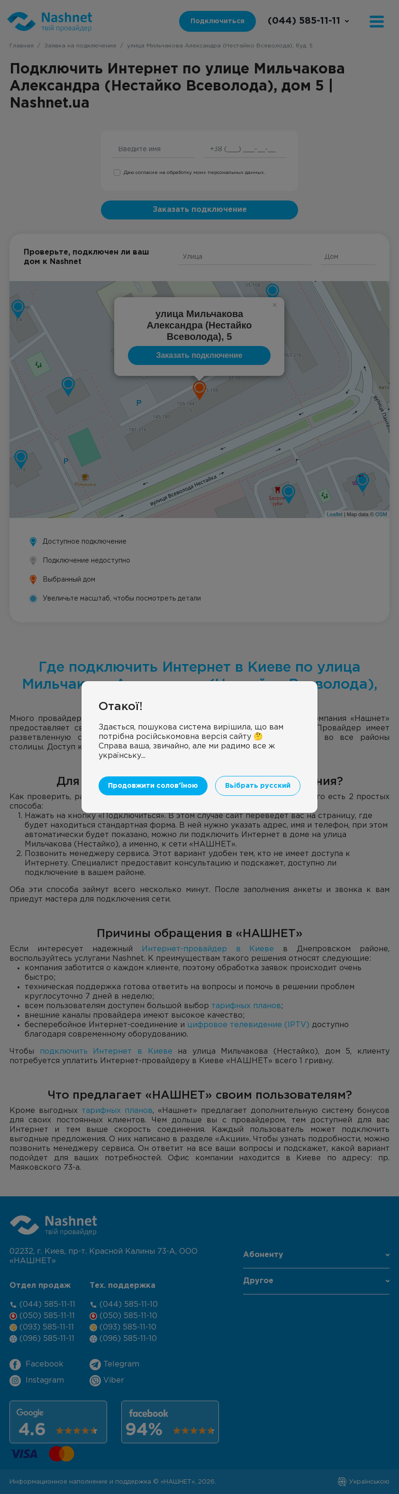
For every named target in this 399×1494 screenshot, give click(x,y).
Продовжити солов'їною (153, 786)
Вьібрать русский (257, 786)
